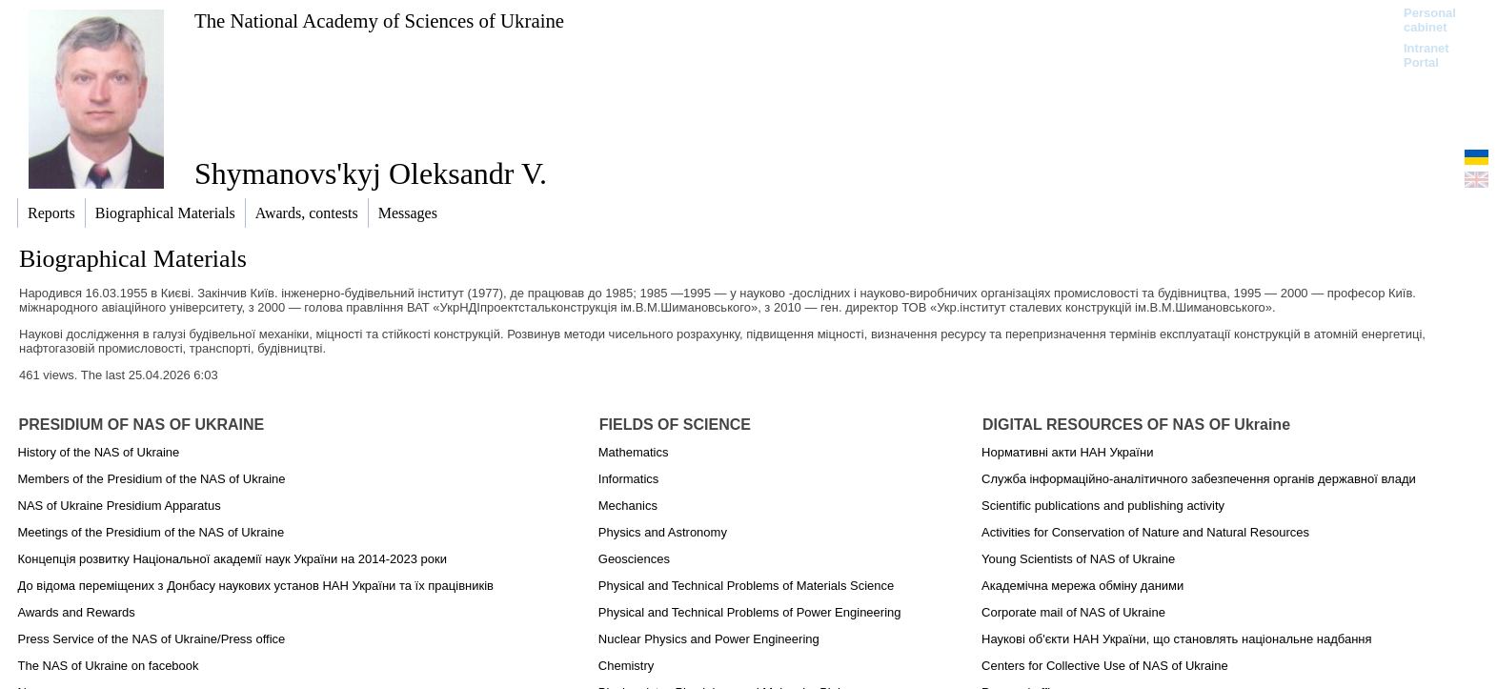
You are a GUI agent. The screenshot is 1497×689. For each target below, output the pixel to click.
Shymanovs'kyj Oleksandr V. (370, 173)
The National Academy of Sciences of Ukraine (379, 20)
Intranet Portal (1426, 55)
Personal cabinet (1430, 20)
